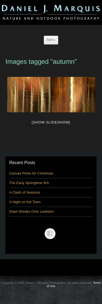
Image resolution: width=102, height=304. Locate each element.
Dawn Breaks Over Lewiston (31, 211)
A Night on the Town (25, 202)
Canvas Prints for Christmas (31, 173)
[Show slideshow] (51, 122)
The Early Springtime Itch (29, 183)
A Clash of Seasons (24, 192)
